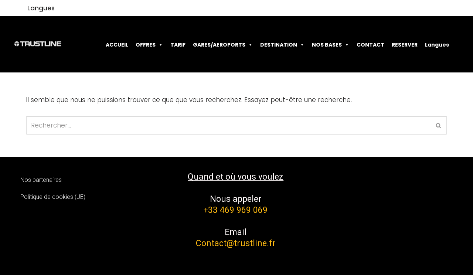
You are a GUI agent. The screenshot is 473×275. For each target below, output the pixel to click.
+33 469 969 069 (236, 210)
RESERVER (405, 44)
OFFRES (149, 44)
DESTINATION (282, 44)
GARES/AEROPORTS (223, 44)
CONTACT (370, 44)
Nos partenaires (41, 179)
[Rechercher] (228, 125)
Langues (41, 8)
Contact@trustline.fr (236, 243)
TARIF (178, 44)
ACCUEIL (117, 44)
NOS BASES (330, 44)
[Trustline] (37, 44)
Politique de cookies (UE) (52, 196)
